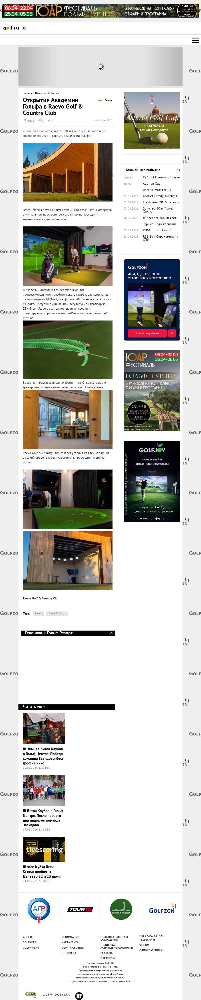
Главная (28, 93)
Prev (39, 66)
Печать (109, 101)
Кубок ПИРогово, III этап (161, 177)
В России (53, 93)
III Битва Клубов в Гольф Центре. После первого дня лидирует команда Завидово (43, 818)
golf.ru (31, 995)
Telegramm (147, 940)
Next (162, 66)
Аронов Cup (152, 183)
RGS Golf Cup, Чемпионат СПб (161, 238)
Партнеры (107, 958)
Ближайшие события (176, 170)
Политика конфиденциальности (114, 946)
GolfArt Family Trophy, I (160, 196)
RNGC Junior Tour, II (157, 230)
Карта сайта (70, 942)
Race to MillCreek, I (157, 190)
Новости (40, 93)
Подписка (69, 953)
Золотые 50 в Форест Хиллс (159, 210)
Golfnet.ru (30, 942)
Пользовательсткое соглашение (114, 938)
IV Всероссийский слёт (160, 218)
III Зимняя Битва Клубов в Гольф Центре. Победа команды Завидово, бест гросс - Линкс (43, 756)
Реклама (106, 953)
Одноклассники (151, 950)
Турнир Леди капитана (160, 224)
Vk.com (144, 945)
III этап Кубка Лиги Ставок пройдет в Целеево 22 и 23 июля (42, 872)
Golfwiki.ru (31, 948)
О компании (71, 937)
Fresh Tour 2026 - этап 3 (161, 202)
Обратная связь (73, 948)
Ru (24, 28)
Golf (11, 27)
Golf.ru (28, 937)
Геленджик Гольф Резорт (111, 633)
